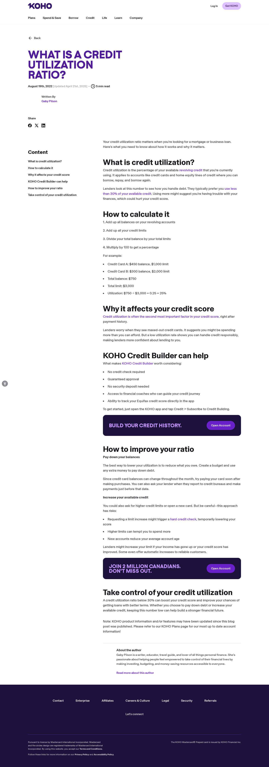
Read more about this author (60, 673)
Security (186, 700)
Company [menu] (136, 18)
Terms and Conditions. (91, 749)
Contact (58, 700)
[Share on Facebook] (30, 125)
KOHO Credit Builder (62, 363)
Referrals (210, 700)
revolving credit (115, 170)
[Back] (34, 38)
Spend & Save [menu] (52, 18)
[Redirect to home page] (40, 6)
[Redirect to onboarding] (97, 425)
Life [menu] (104, 18)
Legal (165, 700)
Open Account (146, 425)
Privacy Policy (82, 754)
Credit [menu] (90, 18)
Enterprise (83, 700)
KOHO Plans (95, 626)
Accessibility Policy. (104, 754)
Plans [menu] (31, 18)
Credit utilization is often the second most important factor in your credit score (86, 316)
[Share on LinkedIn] (43, 125)
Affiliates (108, 700)
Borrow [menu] (73, 18)
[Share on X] (36, 125)
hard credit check (108, 519)
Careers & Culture (138, 700)
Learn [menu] (118, 18)
